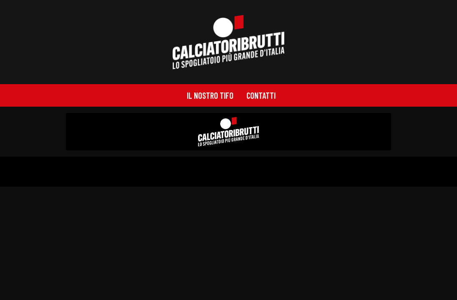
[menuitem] (210, 95)
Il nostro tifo (210, 95)
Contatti (261, 95)
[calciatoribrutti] (229, 42)
